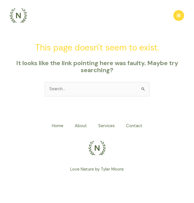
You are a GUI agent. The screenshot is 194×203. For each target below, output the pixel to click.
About (81, 126)
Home (57, 126)
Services (106, 126)
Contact (134, 126)
